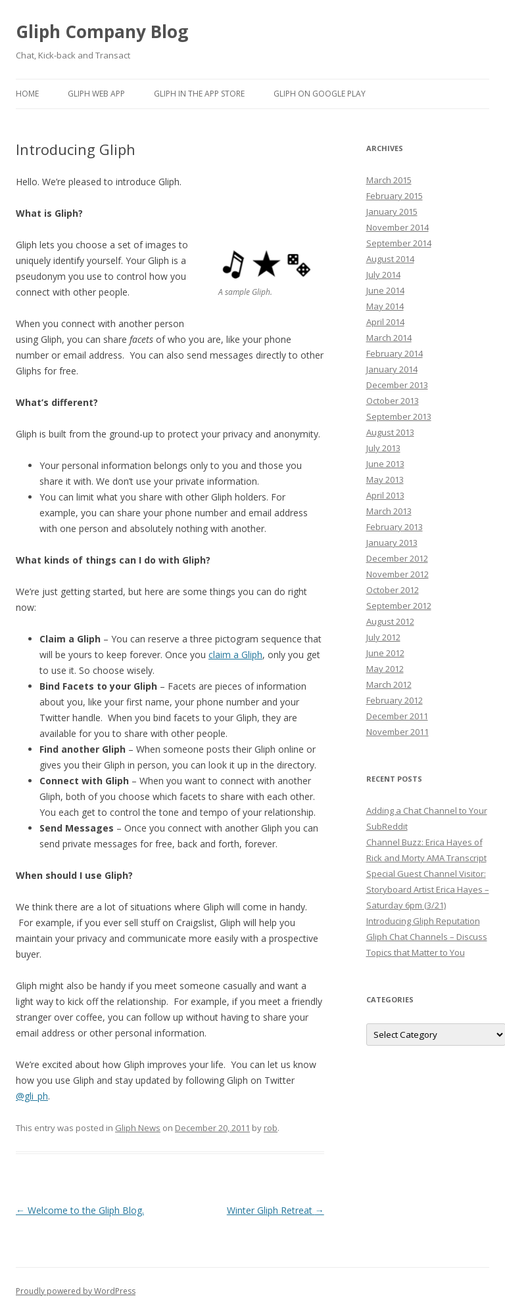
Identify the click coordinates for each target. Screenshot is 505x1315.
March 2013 (389, 511)
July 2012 (383, 637)
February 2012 (394, 700)
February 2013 (394, 527)
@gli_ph (32, 1096)
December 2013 (397, 385)
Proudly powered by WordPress (75, 1291)
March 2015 (389, 180)
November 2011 (397, 732)
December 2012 (397, 558)
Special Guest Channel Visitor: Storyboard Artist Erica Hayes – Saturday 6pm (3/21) (427, 889)
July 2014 (383, 274)
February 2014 (394, 353)
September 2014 (398, 243)
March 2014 (389, 338)
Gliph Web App (96, 93)
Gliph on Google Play (320, 93)
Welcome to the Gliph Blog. (80, 1210)
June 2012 (385, 653)
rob (270, 1128)
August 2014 (390, 259)
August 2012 (390, 621)
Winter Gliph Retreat (275, 1210)
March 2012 (389, 684)
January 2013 (392, 542)
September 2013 (398, 416)
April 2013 (385, 495)
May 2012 (385, 669)
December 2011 (397, 716)
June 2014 (385, 290)
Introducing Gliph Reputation (423, 921)
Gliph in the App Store (199, 93)
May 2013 (385, 479)
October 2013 (392, 401)
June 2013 (385, 464)
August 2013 (390, 432)
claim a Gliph (235, 654)
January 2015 (392, 211)
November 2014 (397, 227)
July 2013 (383, 448)
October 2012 (392, 590)
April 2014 (385, 322)
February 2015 (394, 196)
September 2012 (398, 606)
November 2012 (397, 574)
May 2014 (385, 306)
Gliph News (137, 1128)
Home (27, 93)
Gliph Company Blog (102, 31)
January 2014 (392, 369)
